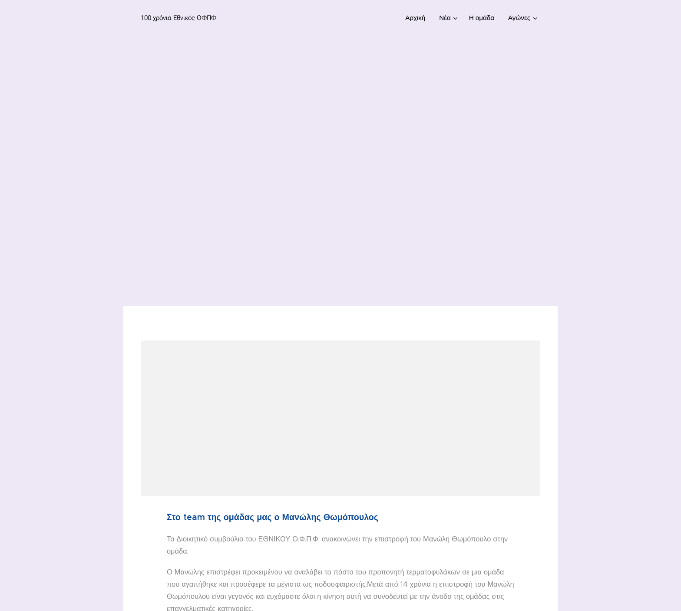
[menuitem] (417, 18)
